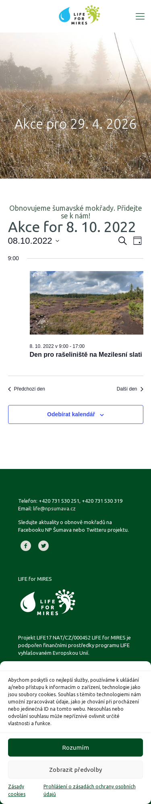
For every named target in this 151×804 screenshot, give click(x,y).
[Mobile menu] (140, 16)
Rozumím (75, 747)
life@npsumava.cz (54, 508)
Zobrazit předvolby (75, 769)
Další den (130, 389)
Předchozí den (26, 389)
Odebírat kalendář (71, 414)
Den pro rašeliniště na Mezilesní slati (86, 354)
